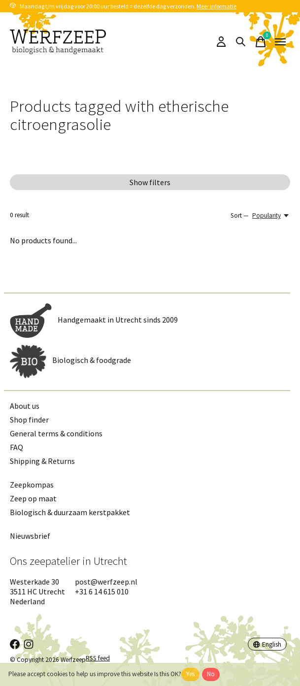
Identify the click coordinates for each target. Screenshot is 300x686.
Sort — (240, 215)
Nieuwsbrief (30, 536)
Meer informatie (216, 6)
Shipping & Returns (42, 461)
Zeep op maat (33, 498)
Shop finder (29, 420)
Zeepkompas (32, 485)
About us (24, 406)
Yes (190, 674)
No (211, 674)
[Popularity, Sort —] (271, 215)
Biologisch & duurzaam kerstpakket (70, 512)
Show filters (150, 182)
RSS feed (98, 658)
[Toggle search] (241, 42)
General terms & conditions (56, 433)
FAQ (16, 447)
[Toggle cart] (260, 42)
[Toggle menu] (280, 42)
